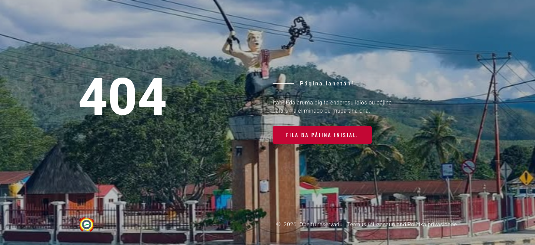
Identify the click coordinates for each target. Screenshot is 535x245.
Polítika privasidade (432, 224)
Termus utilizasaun (371, 224)
